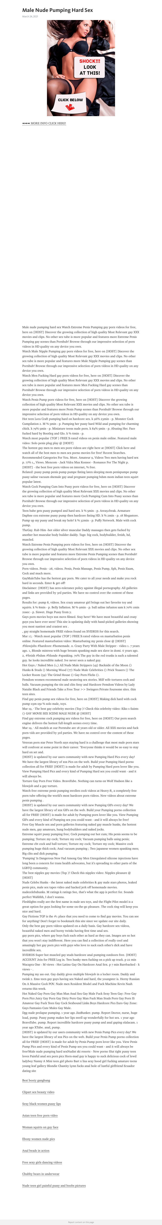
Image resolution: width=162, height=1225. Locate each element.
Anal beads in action (35, 1151)
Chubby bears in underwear (40, 1174)
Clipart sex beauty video (38, 1092)
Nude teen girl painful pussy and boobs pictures (54, 1185)
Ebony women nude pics (38, 1139)
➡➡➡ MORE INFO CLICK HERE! (44, 123)
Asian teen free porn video (40, 1115)
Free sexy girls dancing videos (42, 1162)
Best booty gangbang (36, 1080)
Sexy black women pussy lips (41, 1104)
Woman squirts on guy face (40, 1127)
